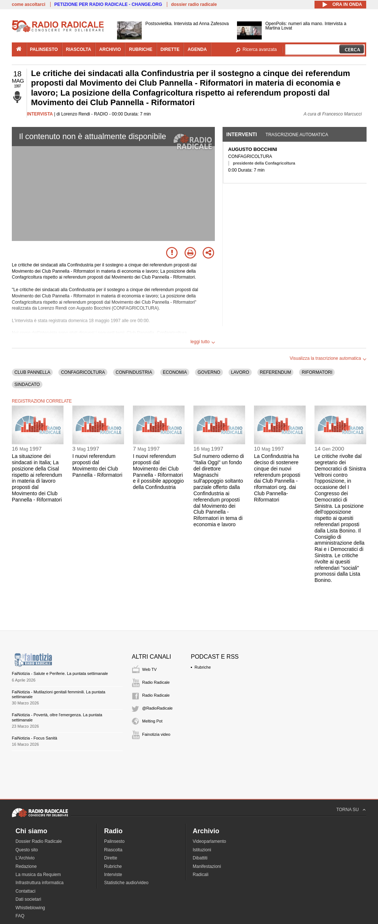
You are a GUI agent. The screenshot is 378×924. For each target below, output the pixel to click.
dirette (170, 49)
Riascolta (113, 849)
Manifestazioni (207, 866)
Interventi (241, 134)
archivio (110, 49)
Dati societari (28, 899)
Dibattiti (200, 858)
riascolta (78, 49)
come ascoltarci (28, 4)
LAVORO (240, 372)
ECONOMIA (175, 372)
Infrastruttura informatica (39, 882)
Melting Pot (152, 721)
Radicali (201, 874)
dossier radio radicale (194, 4)
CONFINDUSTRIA (134, 372)
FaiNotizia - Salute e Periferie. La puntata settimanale (60, 673)
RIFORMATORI (317, 372)
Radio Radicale (156, 682)
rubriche (140, 49)
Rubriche (203, 667)
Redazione (26, 866)
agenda (197, 49)
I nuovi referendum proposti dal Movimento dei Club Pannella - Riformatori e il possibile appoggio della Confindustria (158, 471)
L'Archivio (25, 858)
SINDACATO (27, 384)
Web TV (149, 669)
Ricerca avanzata (260, 49)
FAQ (20, 915)
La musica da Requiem (38, 874)
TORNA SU (347, 809)
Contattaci (25, 891)
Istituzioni (202, 849)
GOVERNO (208, 372)
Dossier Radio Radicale (39, 841)
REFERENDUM (275, 372)
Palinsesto (114, 841)
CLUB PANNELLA (32, 372)
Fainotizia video (156, 734)
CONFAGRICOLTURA (83, 372)
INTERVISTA (40, 114)
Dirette (110, 858)
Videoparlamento (209, 841)
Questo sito (27, 849)
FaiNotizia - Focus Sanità (34, 738)
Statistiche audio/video (126, 882)
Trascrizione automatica (296, 134)
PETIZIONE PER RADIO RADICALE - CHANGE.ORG (108, 4)
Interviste (113, 874)
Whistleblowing (30, 907)
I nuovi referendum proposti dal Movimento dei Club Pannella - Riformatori (97, 465)
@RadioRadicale (157, 708)
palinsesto (44, 49)
